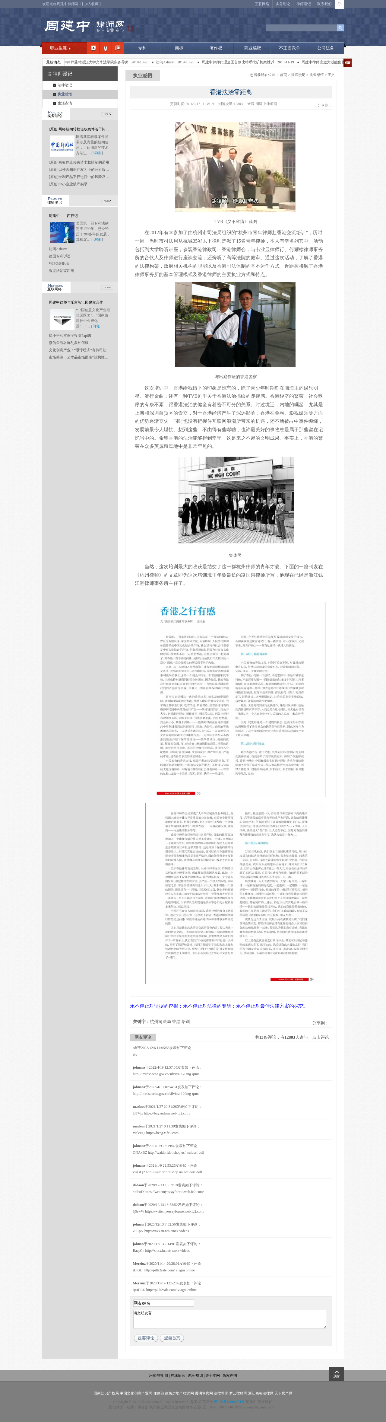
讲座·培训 (195, 1375)
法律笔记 (65, 85)
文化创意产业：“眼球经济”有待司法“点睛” (83, 350)
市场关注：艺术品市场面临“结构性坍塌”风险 (85, 357)
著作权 (216, 48)
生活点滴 (65, 103)
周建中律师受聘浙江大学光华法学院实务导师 (95, 62)
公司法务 (325, 48)
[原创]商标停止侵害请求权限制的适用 (79, 162)
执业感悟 (65, 94)
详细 (97, 153)
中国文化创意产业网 (136, 1393)
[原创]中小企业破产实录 (68, 184)
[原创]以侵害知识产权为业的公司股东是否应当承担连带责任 (97, 169)
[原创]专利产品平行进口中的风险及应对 (81, 177)
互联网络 (262, 4)
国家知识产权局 (106, 1393)
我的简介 (93, 48)
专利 (142, 48)
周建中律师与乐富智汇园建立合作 (76, 302)
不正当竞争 (289, 48)
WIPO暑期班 (59, 263)
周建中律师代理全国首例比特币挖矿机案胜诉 (241, 62)
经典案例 (118, 48)
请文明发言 (230, 1319)
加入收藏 (91, 4)
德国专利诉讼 (60, 256)
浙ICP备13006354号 (229, 1402)
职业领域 (106, 48)
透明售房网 (204, 1393)
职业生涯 (58, 48)
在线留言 (178, 1375)
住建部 (158, 1393)
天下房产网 (283, 1393)
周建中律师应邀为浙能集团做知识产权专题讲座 (343, 62)
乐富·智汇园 (159, 1375)
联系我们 (324, 4)
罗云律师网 (238, 1393)
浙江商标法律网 (261, 1393)
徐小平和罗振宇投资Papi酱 (70, 335)
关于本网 (212, 1375)
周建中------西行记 (63, 216)
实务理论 (283, 4)
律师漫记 (303, 4)
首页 (283, 75)
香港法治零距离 (61, 271)
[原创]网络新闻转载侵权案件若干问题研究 (82, 129)
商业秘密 (252, 48)
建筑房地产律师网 (179, 1393)
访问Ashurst (168, 62)
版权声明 (230, 1375)
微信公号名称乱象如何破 (69, 343)
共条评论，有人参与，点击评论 (292, 1037)
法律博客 (221, 1393)
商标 (179, 48)
